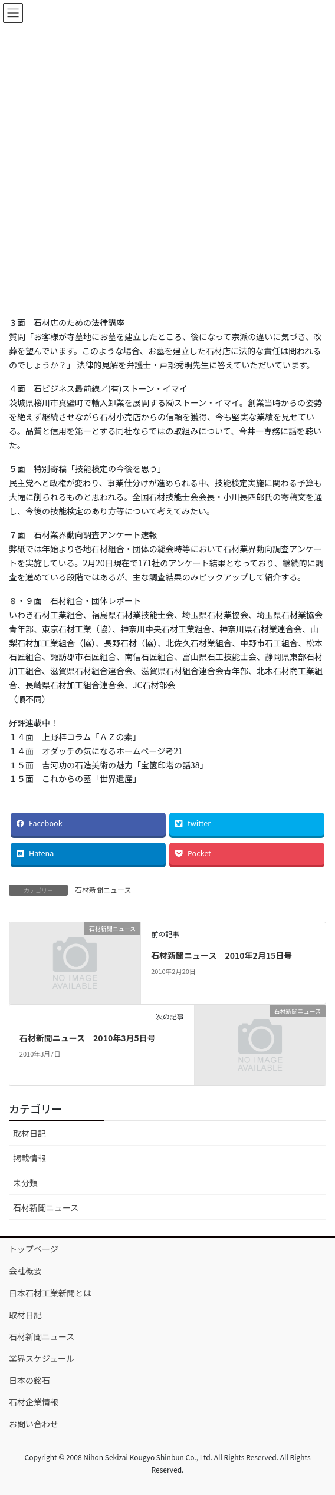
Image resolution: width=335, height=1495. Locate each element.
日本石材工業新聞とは (50, 1293)
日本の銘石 (29, 1380)
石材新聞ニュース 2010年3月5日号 (87, 1038)
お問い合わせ (33, 1424)
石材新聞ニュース (103, 890)
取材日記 (29, 1133)
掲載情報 (29, 1158)
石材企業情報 (33, 1402)
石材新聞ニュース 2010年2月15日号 (221, 955)
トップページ (33, 1249)
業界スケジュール (41, 1358)
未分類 (25, 1183)
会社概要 (25, 1270)
